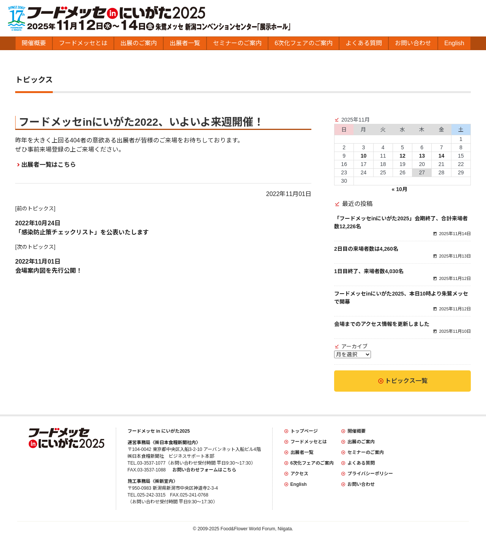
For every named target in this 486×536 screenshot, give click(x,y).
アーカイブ (354, 346)
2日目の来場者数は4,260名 (366, 249)
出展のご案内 (138, 43)
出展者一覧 (185, 43)
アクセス (299, 473)
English (454, 43)
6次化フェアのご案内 (304, 43)
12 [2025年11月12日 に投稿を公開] (402, 156)
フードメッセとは (83, 43)
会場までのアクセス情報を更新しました (381, 324)
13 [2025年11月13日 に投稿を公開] (422, 156)
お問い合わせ (413, 43)
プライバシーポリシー (370, 473)
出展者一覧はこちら (48, 164)
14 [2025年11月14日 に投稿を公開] (442, 156)
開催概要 (34, 43)
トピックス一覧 (406, 381)
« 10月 (399, 189)
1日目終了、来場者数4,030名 (369, 271)
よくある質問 (364, 43)
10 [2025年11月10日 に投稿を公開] (364, 156)
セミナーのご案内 (237, 43)
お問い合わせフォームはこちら (204, 470)
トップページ (304, 431)
